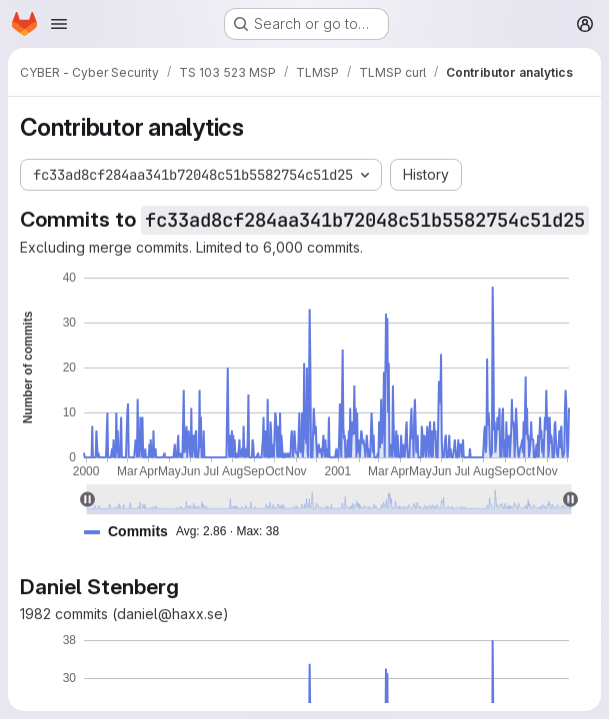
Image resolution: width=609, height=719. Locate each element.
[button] (189, 531)
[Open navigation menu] (59, 24)
